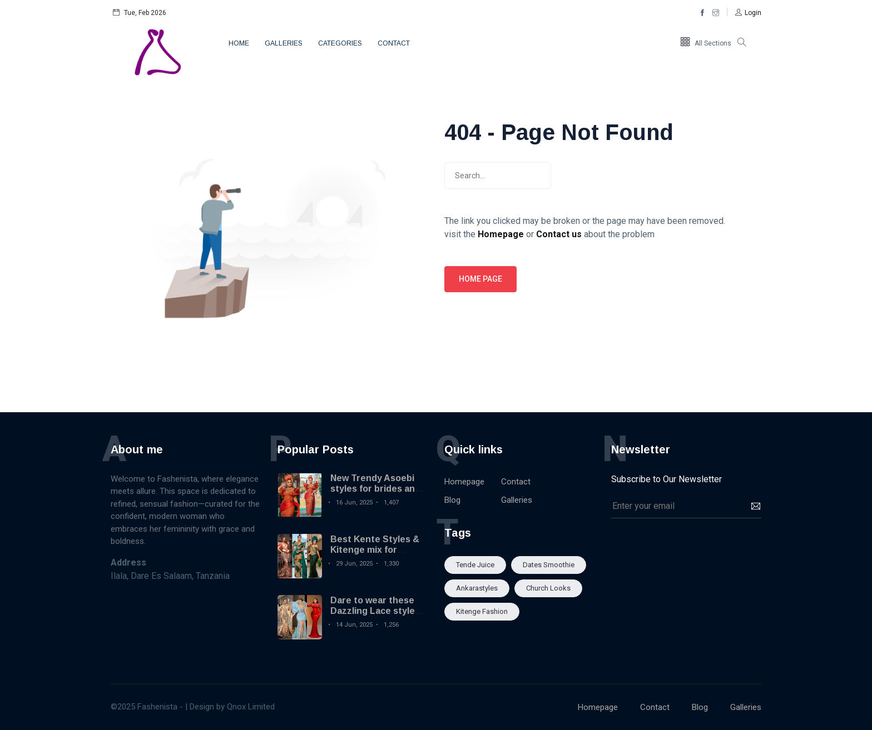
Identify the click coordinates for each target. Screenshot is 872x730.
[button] (748, 13)
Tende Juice (475, 565)
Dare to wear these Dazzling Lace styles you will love (375, 611)
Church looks (548, 588)
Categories (340, 43)
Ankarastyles (477, 588)
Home (239, 43)
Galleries (284, 43)
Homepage (464, 482)
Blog (452, 500)
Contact (394, 43)
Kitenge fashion (482, 611)
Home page (480, 278)
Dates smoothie (548, 565)
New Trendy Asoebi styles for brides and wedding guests (375, 488)
